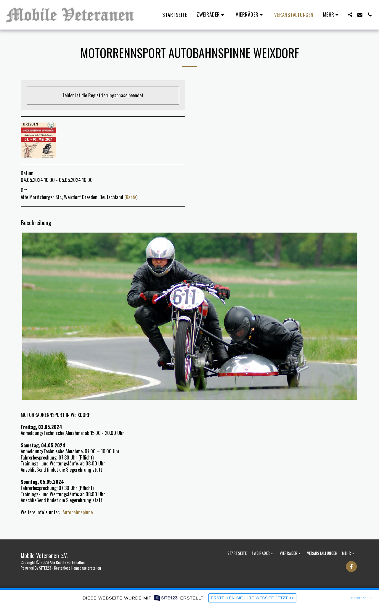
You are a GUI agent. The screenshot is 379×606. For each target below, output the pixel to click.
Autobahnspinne (77, 512)
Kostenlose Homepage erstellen (77, 568)
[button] (211, 14)
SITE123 (45, 568)
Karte (131, 197)
